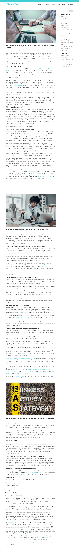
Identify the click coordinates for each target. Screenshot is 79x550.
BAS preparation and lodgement (32, 169)
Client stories (54, 4)
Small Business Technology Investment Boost (67, 29)
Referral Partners (65, 4)
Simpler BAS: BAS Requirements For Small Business (30, 418)
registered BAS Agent (13, 522)
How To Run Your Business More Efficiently (65, 35)
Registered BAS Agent (16, 85)
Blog (59, 4)
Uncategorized (65, 66)
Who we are (40, 4)
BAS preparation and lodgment (37, 369)
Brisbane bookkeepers (19, 376)
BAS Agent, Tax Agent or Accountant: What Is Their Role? (30, 46)
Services (47, 4)
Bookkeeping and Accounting (20, 50)
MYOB (10, 175)
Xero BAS (23, 539)
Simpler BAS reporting (31, 472)
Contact (71, 4)
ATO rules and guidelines (24, 319)
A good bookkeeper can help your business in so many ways (21, 358)
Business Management (28, 231)
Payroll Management (66, 64)
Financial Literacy (28, 50)
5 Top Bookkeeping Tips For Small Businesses (27, 229)
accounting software (36, 173)
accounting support (20, 373)
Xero (35, 252)
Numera (8, 50)
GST (37, 72)
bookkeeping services (45, 176)
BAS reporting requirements (23, 317)
